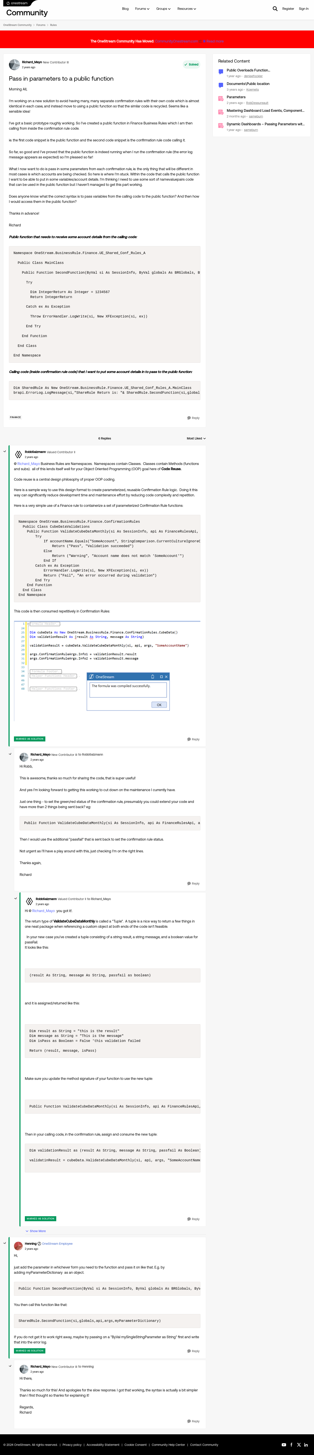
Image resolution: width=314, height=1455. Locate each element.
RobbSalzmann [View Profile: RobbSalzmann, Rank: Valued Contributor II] (35, 452)
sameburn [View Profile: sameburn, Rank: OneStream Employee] (256, 116)
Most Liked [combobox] (196, 439)
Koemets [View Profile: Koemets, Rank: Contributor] (252, 89)
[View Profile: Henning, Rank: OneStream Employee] (18, 1246)
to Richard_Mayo (99, 899)
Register (288, 8)
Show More (35, 1231)
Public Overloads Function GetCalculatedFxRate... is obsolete (254, 70)
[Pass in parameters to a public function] (31, 457)
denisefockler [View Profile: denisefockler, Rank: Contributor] (253, 76)
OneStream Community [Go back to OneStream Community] (17, 25)
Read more (215, 41)
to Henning (86, 1366)
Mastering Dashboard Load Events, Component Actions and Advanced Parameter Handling (264, 111)
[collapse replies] (4, 451)
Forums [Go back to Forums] (40, 25)
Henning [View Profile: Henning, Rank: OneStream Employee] (30, 1243)
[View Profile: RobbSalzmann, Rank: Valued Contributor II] (18, 454)
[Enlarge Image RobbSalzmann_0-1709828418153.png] (107, 671)
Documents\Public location (248, 84)
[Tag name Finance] (15, 417)
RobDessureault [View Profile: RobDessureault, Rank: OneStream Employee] (257, 103)
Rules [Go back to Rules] (53, 25)
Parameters (236, 97)
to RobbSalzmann (90, 754)
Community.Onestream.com (176, 41)
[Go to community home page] (25, 8)
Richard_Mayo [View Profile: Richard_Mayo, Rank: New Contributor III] (32, 62)
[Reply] (193, 418)
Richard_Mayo (28, 464)
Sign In (304, 8)
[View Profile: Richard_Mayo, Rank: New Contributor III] (14, 64)
